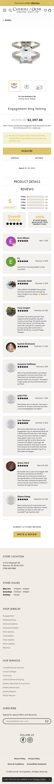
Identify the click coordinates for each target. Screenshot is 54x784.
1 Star (23, 208)
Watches (6, 647)
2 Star (23, 205)
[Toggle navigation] (4, 10)
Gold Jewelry (8, 635)
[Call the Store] (9, 568)
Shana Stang (23, 496)
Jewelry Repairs (9, 691)
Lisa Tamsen (23, 420)
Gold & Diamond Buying (13, 679)
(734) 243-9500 (27, 99)
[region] (27, 54)
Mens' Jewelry (9, 643)
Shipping (15, 158)
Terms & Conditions (16, 764)
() (46, 196)
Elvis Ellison (23, 238)
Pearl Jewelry (8, 631)
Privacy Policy (34, 758)
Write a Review (27, 534)
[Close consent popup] (49, 779)
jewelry (8, 20)
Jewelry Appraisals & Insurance (16, 683)
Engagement (8, 616)
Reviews (27, 189)
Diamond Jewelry (10, 624)
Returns (39, 158)
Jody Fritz (22, 395)
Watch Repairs (9, 695)
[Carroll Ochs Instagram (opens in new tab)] (30, 740)
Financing (7, 675)
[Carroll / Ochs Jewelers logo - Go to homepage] (27, 10)
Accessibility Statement (36, 764)
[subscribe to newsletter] (47, 721)
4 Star (23, 199)
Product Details (27, 181)
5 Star (23, 196)
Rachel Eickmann (26, 343)
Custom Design (9, 671)
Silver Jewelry (8, 639)
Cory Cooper (23, 307)
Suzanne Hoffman (26, 364)
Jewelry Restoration (11, 687)
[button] (10, 10)
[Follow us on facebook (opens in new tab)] (23, 740)
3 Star (23, 202)
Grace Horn (23, 462)
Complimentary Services (13, 667)
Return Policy (19, 758)
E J (18, 258)
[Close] (50, 3)
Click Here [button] (35, 3)
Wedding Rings (9, 620)
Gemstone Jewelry (11, 627)
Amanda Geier (24, 281)
